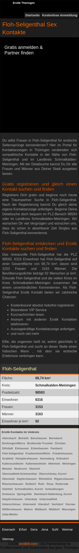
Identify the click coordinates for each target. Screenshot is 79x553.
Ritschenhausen (12, 483)
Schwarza (8, 494)
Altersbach (9, 438)
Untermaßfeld (48, 499)
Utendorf (43, 504)
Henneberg (47, 458)
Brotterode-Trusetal (40, 443)
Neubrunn (20, 468)
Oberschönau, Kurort (53, 473)
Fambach (56, 448)
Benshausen (39, 438)
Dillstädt (7, 448)
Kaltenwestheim (35, 463)
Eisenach (8, 529)
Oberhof (34, 468)
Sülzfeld (7, 489)
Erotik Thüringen (24, 2)
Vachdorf (57, 504)
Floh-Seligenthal (12, 453)
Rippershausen (64, 478)
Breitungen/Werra (13, 443)
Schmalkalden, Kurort (29, 489)
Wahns (28, 509)
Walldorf (54, 509)
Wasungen (68, 509)
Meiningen (69, 463)
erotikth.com (28, 544)
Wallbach (41, 509)
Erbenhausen (39, 448)
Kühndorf (62, 458)
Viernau (70, 504)
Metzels (7, 468)
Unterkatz (31, 499)
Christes (60, 443)
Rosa (50, 483)
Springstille (24, 494)
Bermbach (56, 438)
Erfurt (23, 529)
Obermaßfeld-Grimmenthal (19, 473)
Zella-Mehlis (10, 514)
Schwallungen (54, 489)
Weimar (67, 529)
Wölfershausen (12, 509)
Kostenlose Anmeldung (59, 15)
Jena (44, 529)
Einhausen (22, 448)
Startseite (32, 15)
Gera (33, 529)
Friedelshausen (62, 453)
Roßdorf (30, 483)
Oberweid (8, 478)
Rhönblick (45, 478)
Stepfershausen (12, 499)
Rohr (41, 483)
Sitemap (8, 539)
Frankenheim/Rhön (37, 453)
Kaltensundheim (12, 463)
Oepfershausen (27, 478)
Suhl (55, 529)
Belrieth (23, 438)
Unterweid (29, 504)
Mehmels (54, 463)
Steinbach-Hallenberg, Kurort (53, 494)
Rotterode (61, 483)
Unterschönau (11, 504)
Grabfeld (7, 458)
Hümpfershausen (26, 458)
